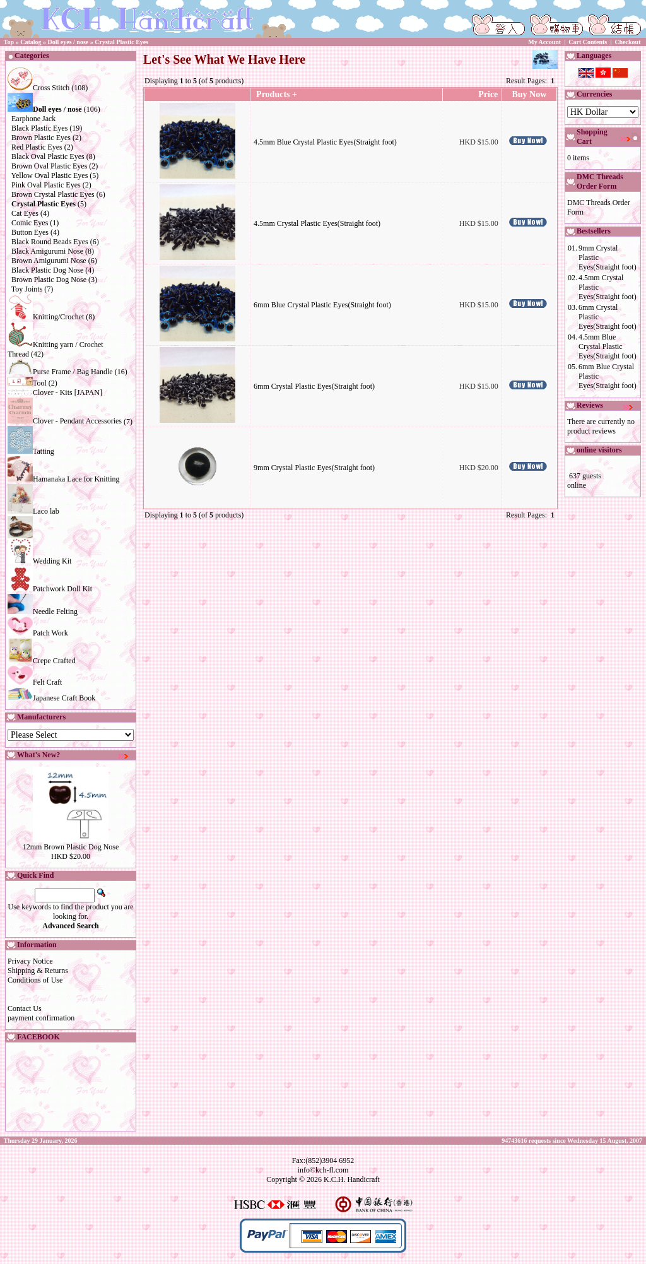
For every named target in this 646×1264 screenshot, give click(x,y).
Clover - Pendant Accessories (65, 420)
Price (488, 94)
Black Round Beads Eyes (49, 241)
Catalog (30, 41)
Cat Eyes (24, 213)
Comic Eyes (29, 222)
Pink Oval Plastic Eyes (46, 184)
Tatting (31, 451)
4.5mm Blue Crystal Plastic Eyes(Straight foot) (325, 142)
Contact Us (25, 1008)
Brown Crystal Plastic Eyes (53, 194)
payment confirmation (41, 1017)
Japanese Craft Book (51, 698)
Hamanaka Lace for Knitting (64, 479)
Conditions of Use (35, 980)
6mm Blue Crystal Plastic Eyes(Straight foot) (322, 304)
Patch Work (38, 633)
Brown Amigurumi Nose (48, 260)
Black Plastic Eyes (39, 128)
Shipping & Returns (38, 970)
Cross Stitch (38, 87)
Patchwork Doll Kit (50, 588)
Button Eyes (30, 232)
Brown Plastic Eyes (41, 137)
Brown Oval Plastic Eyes (49, 166)
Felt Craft (35, 682)
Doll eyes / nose (68, 41)
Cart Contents (587, 41)
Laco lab (33, 511)
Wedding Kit (39, 561)
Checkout (627, 41)
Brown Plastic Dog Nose (48, 279)
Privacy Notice (30, 961)
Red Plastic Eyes (36, 147)
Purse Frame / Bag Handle (60, 371)
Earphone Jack (33, 118)
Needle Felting (43, 611)
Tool (27, 383)
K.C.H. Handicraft (352, 1179)
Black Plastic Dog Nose (47, 270)
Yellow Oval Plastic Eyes (49, 175)
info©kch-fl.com (323, 1170)
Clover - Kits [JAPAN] (55, 392)
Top (9, 41)
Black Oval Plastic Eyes (48, 156)
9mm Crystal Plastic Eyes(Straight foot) (314, 467)
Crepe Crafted (42, 660)
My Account (544, 41)
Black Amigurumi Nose (47, 251)
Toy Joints (27, 289)
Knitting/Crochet (46, 316)
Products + (275, 94)
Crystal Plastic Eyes (121, 41)
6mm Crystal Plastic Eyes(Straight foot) (314, 386)
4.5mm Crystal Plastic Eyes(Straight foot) (317, 223)
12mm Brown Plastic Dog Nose (71, 846)
